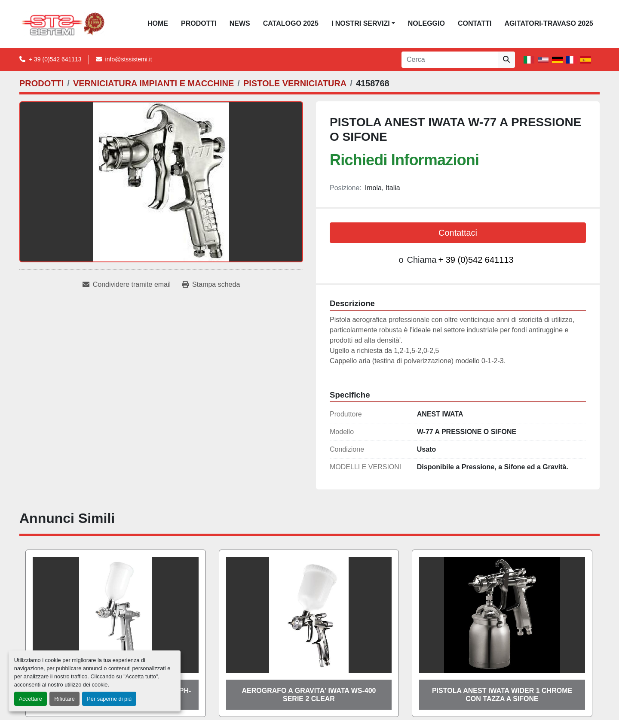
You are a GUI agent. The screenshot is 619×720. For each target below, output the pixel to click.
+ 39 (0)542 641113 (55, 59)
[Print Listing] (210, 284)
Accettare (30, 699)
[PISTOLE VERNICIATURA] (294, 83)
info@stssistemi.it (128, 59)
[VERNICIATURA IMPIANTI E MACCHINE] (153, 83)
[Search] (449, 60)
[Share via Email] (126, 284)
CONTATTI (475, 23)
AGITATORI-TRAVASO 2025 (548, 23)
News (240, 23)
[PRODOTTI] (41, 83)
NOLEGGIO (426, 23)
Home (157, 23)
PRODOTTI (199, 23)
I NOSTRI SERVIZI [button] (360, 23)
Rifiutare (64, 699)
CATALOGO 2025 (291, 23)
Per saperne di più (109, 699)
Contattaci (457, 232)
